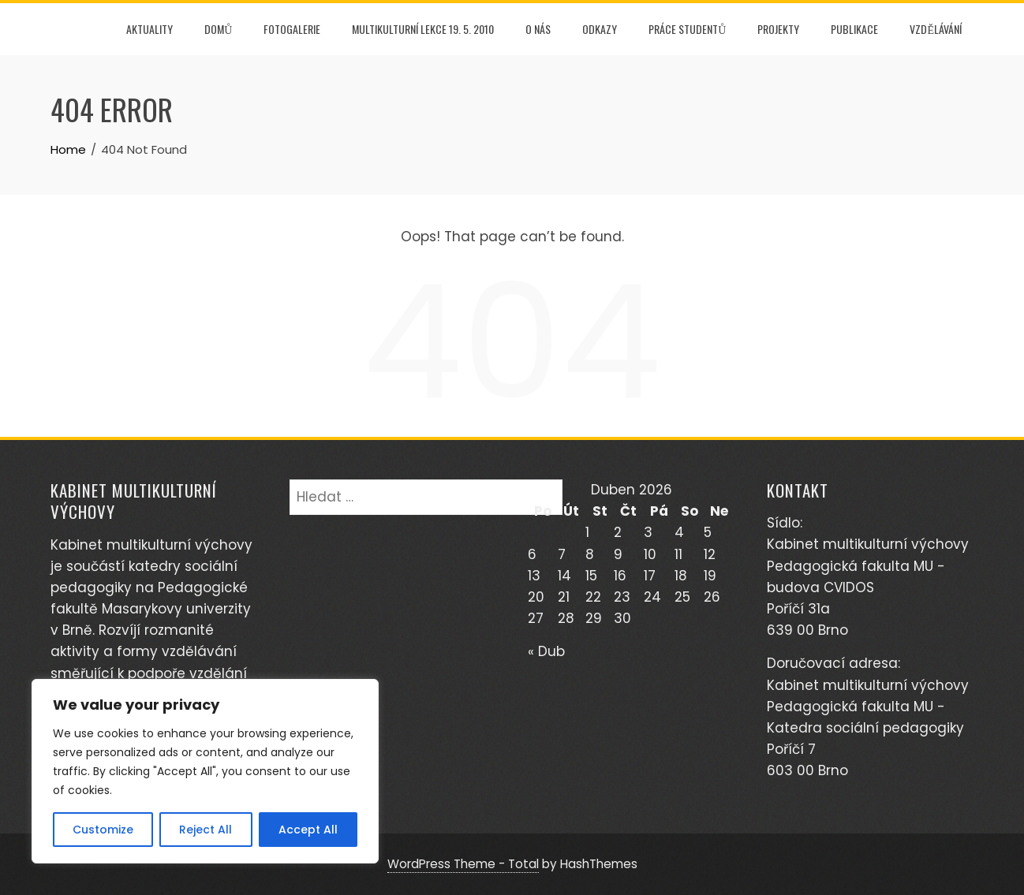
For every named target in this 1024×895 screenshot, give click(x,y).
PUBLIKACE (854, 29)
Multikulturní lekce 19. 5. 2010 (423, 29)
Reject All (205, 829)
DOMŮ (218, 29)
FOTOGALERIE (291, 29)
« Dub (546, 651)
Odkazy (599, 29)
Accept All (308, 829)
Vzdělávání (936, 29)
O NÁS (538, 29)
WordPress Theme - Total (463, 864)
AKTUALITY (149, 29)
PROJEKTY (778, 29)
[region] (205, 771)
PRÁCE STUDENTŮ (687, 29)
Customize (103, 829)
